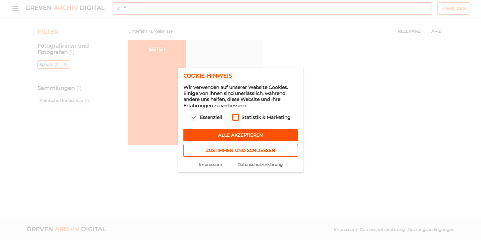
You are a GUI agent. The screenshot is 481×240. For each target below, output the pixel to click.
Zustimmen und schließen (240, 150)
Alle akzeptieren (240, 135)
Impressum (210, 164)
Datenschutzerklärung (260, 164)
